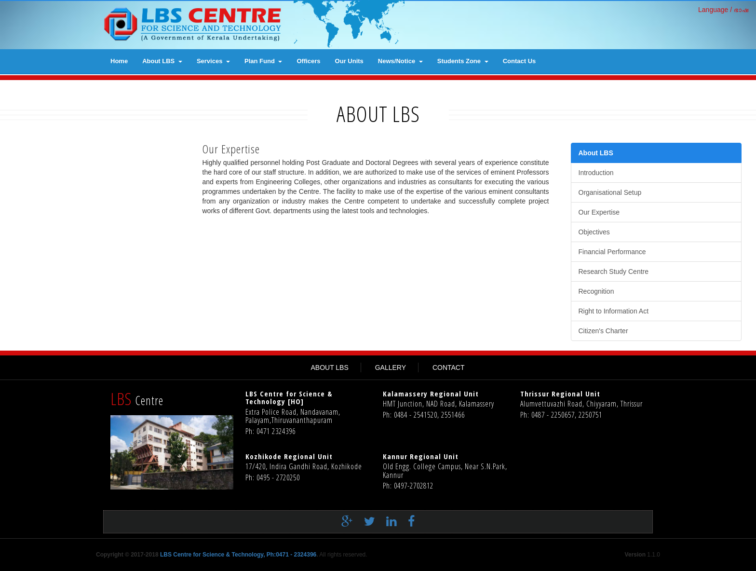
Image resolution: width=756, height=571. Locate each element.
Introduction (596, 173)
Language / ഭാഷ (723, 10)
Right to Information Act (614, 311)
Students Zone (462, 61)
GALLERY (390, 367)
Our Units (349, 61)
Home (119, 61)
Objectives (594, 232)
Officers (308, 61)
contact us (519, 61)
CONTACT (448, 367)
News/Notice (400, 61)
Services (213, 61)
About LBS (162, 61)
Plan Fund (263, 61)
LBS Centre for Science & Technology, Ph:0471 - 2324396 (238, 554)
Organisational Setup (610, 192)
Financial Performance (612, 252)
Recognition (596, 291)
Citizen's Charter (603, 331)
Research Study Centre (614, 271)
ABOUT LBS (329, 367)
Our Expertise (599, 212)
